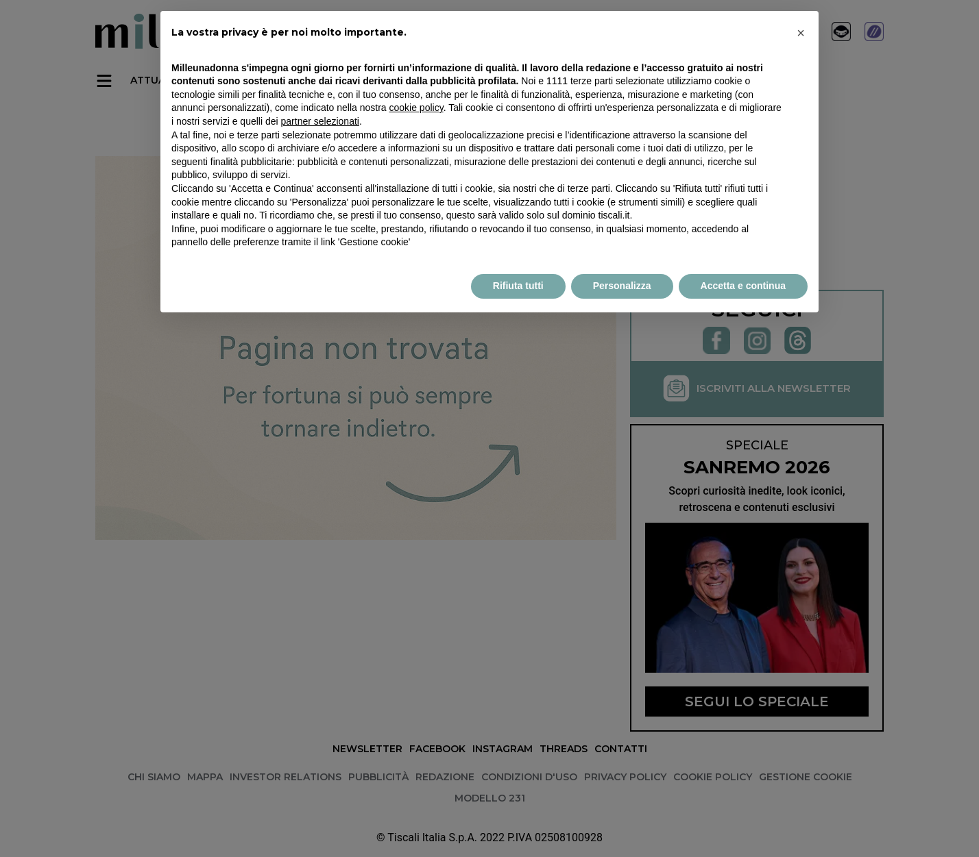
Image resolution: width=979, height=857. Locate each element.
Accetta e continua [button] (743, 285)
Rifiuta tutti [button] (518, 285)
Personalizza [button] (622, 285)
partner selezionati (320, 121)
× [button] (801, 32)
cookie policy (416, 107)
